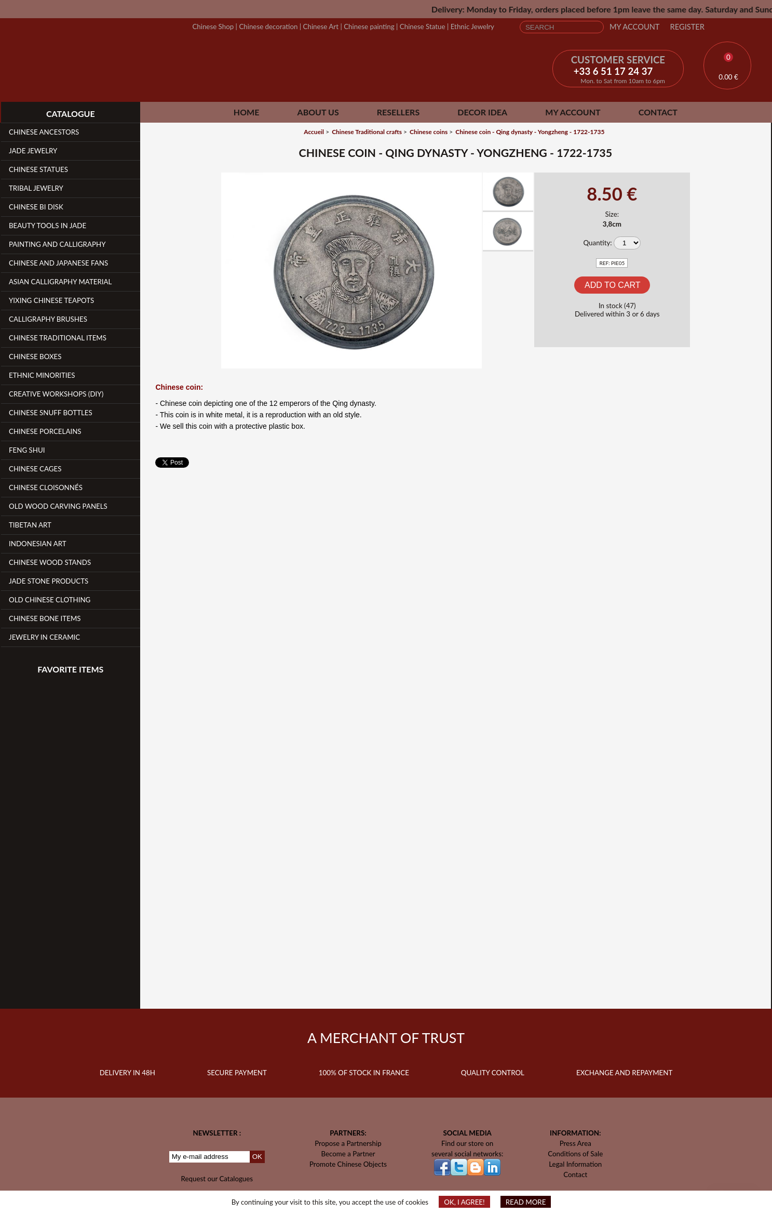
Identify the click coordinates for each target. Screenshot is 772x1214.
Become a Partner (348, 1154)
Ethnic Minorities (42, 375)
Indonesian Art (37, 543)
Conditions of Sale (575, 1154)
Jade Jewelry (33, 151)
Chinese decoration (268, 26)
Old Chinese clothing (49, 600)
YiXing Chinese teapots (51, 300)
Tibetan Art (30, 525)
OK (257, 1156)
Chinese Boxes (35, 356)
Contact (658, 112)
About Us (318, 112)
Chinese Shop (213, 26)
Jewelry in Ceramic (44, 637)
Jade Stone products (48, 581)
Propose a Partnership (348, 1143)
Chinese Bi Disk (36, 207)
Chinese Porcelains (45, 431)
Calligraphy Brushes (48, 319)
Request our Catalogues (217, 1179)
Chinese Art (320, 26)
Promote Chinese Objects (348, 1164)
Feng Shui (27, 450)
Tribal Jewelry (36, 188)
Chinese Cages (35, 469)
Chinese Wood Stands (50, 562)
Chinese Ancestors (44, 132)
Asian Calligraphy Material (60, 282)
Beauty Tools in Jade (47, 225)
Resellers (398, 112)
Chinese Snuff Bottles (50, 412)
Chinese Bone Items (45, 618)
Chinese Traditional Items (57, 338)
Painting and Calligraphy (57, 244)
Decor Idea (482, 112)
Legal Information (575, 1164)
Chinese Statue (422, 26)
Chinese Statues (38, 169)
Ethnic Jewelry (472, 26)
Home (247, 112)
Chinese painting (369, 26)
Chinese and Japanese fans (58, 263)
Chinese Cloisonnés (46, 487)
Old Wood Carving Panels (58, 506)
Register (687, 26)
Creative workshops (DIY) (56, 394)
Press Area (575, 1143)
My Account (635, 26)
